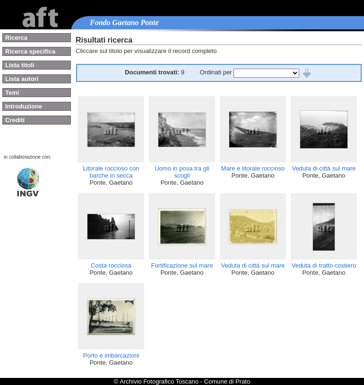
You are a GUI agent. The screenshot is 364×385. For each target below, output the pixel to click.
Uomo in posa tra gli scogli (182, 172)
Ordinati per (217, 72)
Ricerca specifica (30, 51)
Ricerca (16, 37)
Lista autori (21, 78)
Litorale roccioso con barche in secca (111, 172)
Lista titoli (19, 65)
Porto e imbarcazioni (111, 355)
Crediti (15, 120)
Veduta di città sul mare (323, 168)
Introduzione (23, 106)
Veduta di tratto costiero (324, 265)
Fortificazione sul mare (182, 265)
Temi (12, 92)
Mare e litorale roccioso (253, 168)
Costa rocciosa (111, 265)
